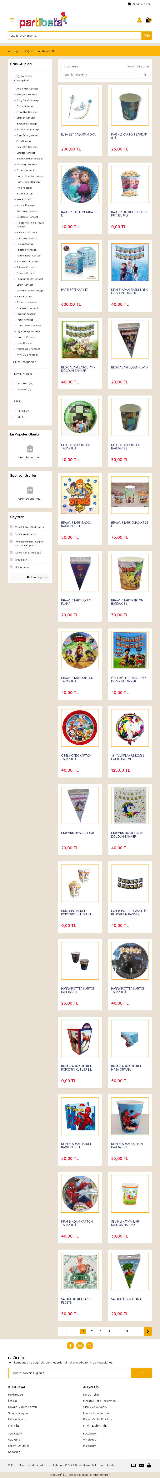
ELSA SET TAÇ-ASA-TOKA (78, 134)
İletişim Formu (17, 1419)
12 (127, 1331)
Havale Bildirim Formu (22, 1406)
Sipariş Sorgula (18, 1413)
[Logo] (44, 19)
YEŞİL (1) (23, 416)
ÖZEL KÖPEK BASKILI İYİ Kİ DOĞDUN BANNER (129, 679)
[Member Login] (139, 20)
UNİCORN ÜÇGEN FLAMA (78, 833)
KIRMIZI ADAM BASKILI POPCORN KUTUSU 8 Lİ (76, 1067)
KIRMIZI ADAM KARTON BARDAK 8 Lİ (127, 1145)
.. (118, 1331)
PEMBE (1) (23, 410)
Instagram (89, 1445)
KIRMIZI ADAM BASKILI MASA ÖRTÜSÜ (126, 1067)
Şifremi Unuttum (18, 1445)
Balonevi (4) (24, 389)
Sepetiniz (14, 1451)
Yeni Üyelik (15, 1433)
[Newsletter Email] (80, 1373)
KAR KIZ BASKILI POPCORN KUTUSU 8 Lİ (129, 213)
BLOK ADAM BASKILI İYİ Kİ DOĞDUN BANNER (78, 369)
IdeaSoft (56, 1474)
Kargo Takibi (91, 1394)
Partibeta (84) (26, 383)
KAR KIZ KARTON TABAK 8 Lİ (79, 213)
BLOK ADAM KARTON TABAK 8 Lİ (75, 446)
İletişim (12, 1400)
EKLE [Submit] (141, 1373)
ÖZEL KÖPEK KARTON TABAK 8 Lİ (76, 757)
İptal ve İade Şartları (96, 1413)
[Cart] (148, 20)
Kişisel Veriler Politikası (97, 1419)
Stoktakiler (72, 66)
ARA (147, 36)
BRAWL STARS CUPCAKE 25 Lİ (129, 524)
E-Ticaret (70, 1474)
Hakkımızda (15, 1394)
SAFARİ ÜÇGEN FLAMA (126, 1299)
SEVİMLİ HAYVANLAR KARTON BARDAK (125, 1223)
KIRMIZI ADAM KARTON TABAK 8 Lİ (77, 1223)
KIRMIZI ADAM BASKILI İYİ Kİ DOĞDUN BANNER (130, 291)
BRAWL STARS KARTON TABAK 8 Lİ (77, 679)
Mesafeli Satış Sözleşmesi (99, 1400)
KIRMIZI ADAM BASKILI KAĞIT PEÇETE (76, 1145)
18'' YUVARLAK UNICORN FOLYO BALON (127, 757)
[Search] (80, 35)
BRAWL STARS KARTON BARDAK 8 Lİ (127, 602)
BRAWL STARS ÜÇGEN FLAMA (76, 602)
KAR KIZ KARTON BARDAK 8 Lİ (129, 136)
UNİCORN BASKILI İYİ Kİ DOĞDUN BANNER (127, 835)
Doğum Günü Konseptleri (40, 51)
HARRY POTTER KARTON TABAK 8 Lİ (128, 990)
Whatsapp (89, 1439)
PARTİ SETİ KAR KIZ (74, 290)
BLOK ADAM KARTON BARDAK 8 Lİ (125, 446)
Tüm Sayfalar (37, 577)
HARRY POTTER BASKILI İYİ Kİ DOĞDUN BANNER (129, 912)
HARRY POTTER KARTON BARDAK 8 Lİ (78, 990)
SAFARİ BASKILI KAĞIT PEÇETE (76, 1300)
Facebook (89, 1433)
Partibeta (118, 1217)
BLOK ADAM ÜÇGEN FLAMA (129, 367)
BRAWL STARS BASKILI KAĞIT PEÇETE (76, 524)
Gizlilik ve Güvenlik (95, 1406)
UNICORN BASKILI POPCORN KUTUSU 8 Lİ (76, 912)
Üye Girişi (14, 1439)
